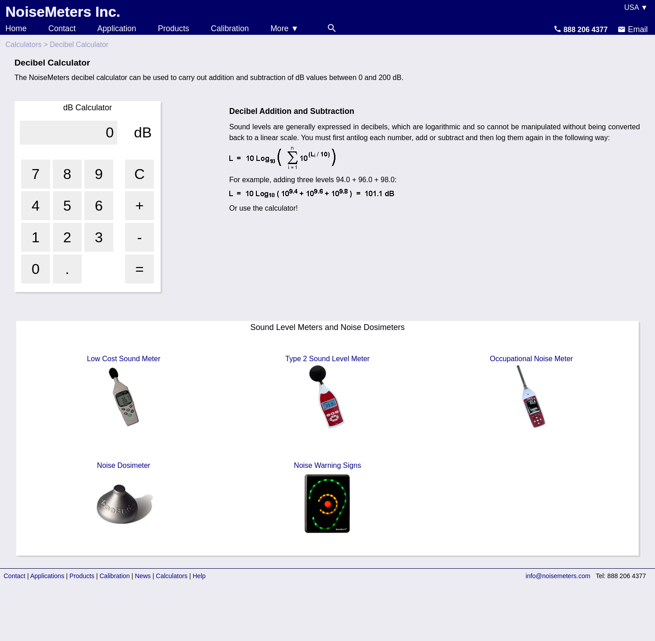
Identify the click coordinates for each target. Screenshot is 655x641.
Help (199, 576)
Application (117, 28)
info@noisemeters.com (557, 576)
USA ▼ (636, 7)
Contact (62, 28)
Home (16, 28)
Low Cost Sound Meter (123, 393)
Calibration (230, 28)
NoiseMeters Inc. (62, 12)
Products (173, 28)
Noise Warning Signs (327, 499)
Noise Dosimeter (124, 499)
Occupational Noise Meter (531, 393)
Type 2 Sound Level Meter (327, 393)
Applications (47, 576)
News (143, 576)
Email (633, 29)
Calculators (23, 44)
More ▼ (284, 28)
